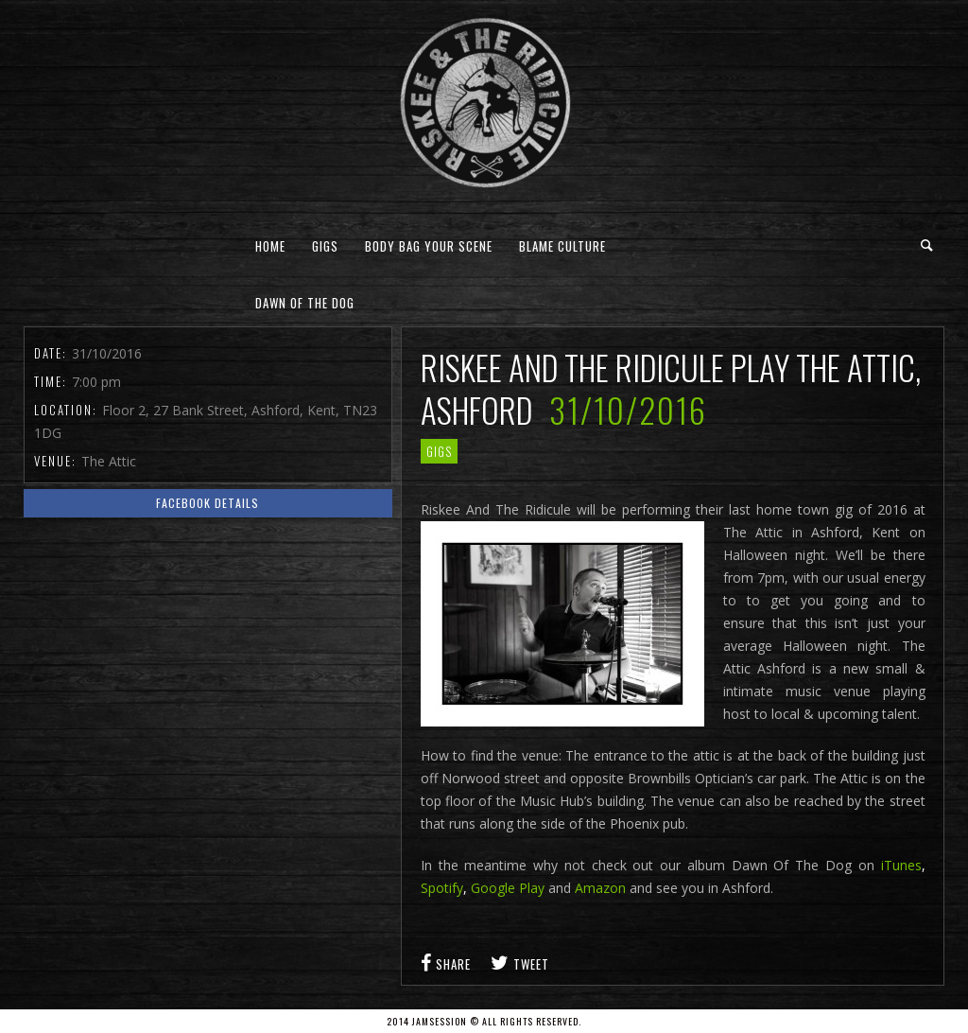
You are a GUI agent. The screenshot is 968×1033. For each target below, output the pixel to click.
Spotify (442, 888)
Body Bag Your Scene (429, 245)
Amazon (600, 888)
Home (270, 245)
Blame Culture (562, 245)
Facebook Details (207, 503)
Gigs (325, 245)
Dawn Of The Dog (304, 302)
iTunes (901, 865)
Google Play (507, 888)
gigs (439, 451)
